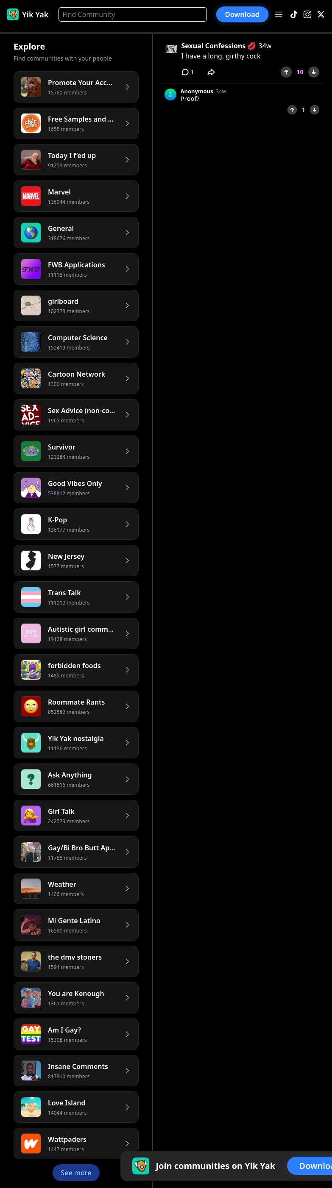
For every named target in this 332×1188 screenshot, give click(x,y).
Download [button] (242, 14)
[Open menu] (279, 14)
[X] (321, 15)
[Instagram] (307, 15)
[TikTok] (294, 15)
